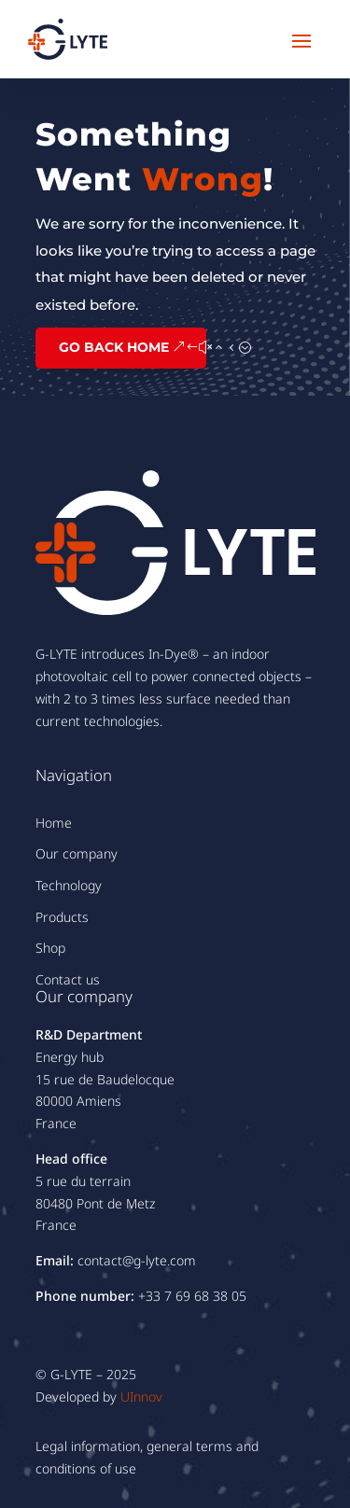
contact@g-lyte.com (136, 1260)
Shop (50, 947)
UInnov (141, 1396)
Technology (68, 885)
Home (53, 822)
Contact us (67, 979)
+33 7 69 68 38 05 (192, 1296)
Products (62, 917)
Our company (76, 853)
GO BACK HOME (114, 347)
